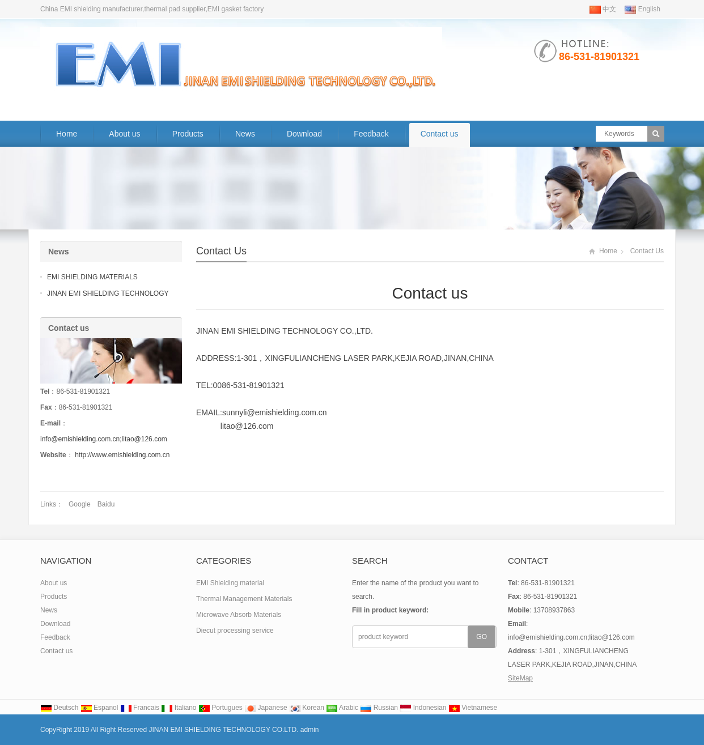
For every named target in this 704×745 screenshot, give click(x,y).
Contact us (440, 133)
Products (187, 133)
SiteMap (520, 678)
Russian (379, 708)
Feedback (371, 133)
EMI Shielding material (230, 583)
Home (66, 133)
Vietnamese (473, 708)
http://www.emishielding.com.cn (122, 455)
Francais (139, 708)
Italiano (178, 708)
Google (80, 504)
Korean (306, 708)
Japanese (265, 708)
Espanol (99, 708)
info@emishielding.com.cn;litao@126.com (103, 439)
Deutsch (59, 708)
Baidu (106, 504)
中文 (603, 9)
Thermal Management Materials (244, 599)
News (245, 133)
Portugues (220, 708)
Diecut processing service (235, 631)
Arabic (342, 708)
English (642, 9)
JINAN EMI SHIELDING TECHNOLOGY (107, 293)
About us (124, 133)
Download (304, 133)
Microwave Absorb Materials (238, 615)
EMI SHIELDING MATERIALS (92, 277)
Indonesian (423, 708)
